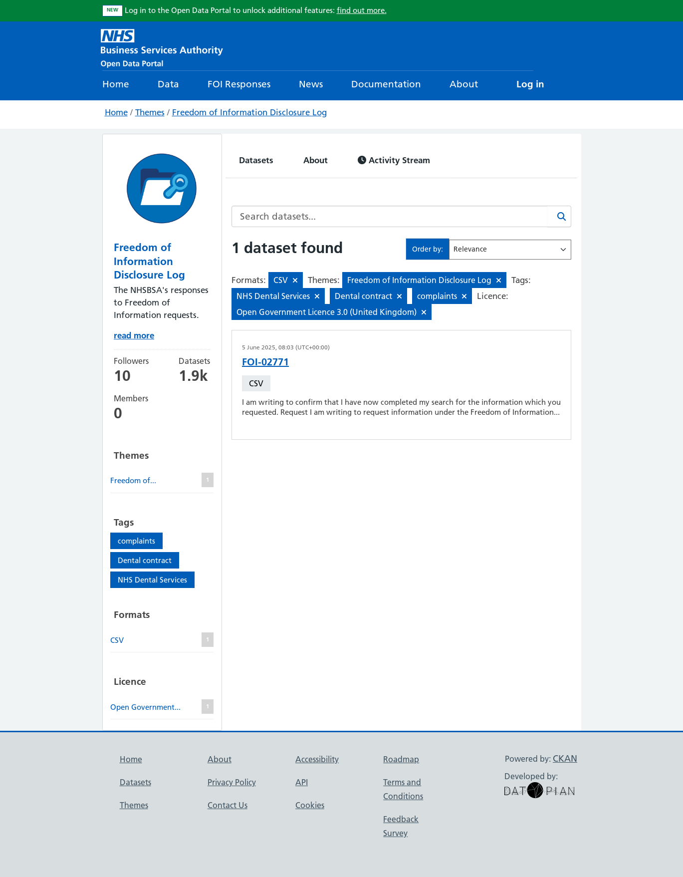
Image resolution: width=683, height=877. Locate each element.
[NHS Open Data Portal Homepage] (162, 47)
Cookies (309, 805)
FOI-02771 (265, 362)
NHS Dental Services (152, 580)
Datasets (256, 160)
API (301, 782)
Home (115, 84)
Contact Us (227, 805)
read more (134, 335)
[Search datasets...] (389, 216)
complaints (136, 541)
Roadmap (401, 759)
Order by (426, 249)
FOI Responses (239, 84)
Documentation (386, 84)
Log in (530, 84)
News (311, 84)
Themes (150, 112)
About (464, 84)
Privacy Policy (232, 782)
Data (168, 84)
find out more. (362, 10)
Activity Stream (394, 160)
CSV (256, 383)
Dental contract (145, 560)
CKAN (565, 758)
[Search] (559, 216)
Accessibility (317, 759)
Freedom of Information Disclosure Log (249, 112)
